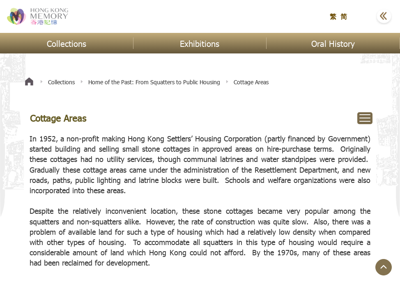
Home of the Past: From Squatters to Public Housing (154, 82)
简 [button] (343, 16)
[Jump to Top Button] (383, 267)
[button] (363, 16)
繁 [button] (333, 16)
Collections (61, 82)
